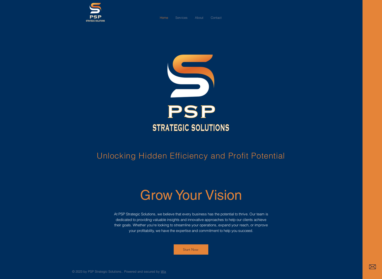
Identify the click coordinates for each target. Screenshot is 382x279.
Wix (163, 271)
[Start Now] (191, 249)
